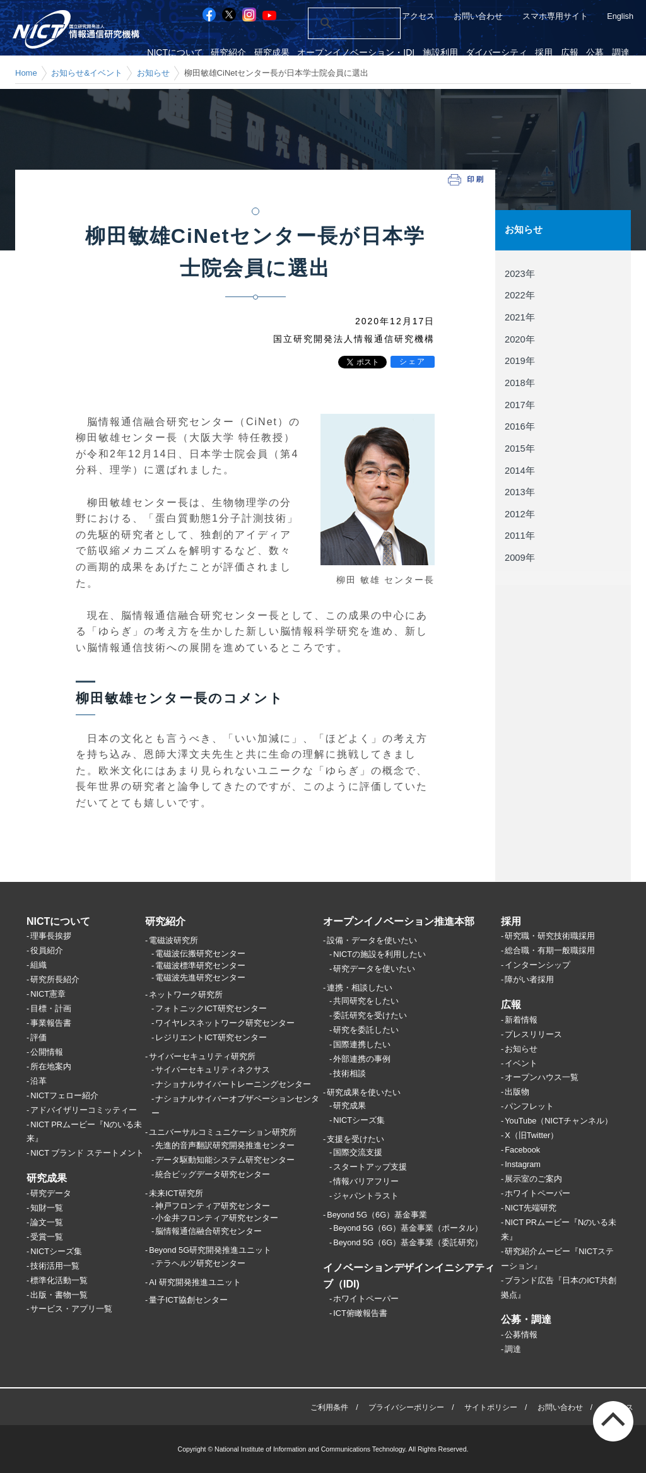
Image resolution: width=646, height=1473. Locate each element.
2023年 (520, 273)
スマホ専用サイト (555, 16)
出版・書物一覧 (59, 1295)
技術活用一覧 (54, 1266)
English (620, 16)
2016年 (520, 426)
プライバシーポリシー (406, 1407)
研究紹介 (240, 52)
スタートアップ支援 (370, 1166)
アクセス (418, 16)
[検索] (340, 23)
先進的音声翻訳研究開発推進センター (225, 1145)
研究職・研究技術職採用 (550, 936)
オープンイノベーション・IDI (365, 52)
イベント (521, 1063)
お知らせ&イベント (86, 73)
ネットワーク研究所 (186, 994)
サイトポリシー (490, 1407)
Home (26, 73)
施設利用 (448, 52)
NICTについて (188, 52)
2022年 (520, 295)
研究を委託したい (366, 1030)
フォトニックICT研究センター (211, 1008)
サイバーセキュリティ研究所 (202, 1056)
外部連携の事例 (362, 1059)
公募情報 (521, 1334)
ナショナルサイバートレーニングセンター (233, 1084)
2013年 (520, 491)
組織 (38, 965)
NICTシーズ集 (56, 1251)
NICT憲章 (48, 994)
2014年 (520, 469)
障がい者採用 (529, 979)
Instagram (523, 1164)
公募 (597, 52)
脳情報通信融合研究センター (208, 1231)
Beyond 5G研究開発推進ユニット (210, 1250)
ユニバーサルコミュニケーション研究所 (223, 1132)
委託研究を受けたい (370, 1015)
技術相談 (349, 1073)
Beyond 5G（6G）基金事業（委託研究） (408, 1242)
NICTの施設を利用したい (379, 954)
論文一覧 (46, 1222)
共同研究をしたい (366, 1001)
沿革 (38, 1081)
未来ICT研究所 (176, 1193)
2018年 (520, 382)
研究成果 (282, 52)
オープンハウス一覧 (541, 1077)
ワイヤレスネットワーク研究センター (225, 1023)
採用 (549, 52)
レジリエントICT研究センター (211, 1037)
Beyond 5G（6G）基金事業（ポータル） (408, 1228)
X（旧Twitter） (531, 1135)
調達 (621, 52)
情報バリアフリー (366, 1181)
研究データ (50, 1193)
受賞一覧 (46, 1236)
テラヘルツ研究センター (200, 1263)
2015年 (520, 448)
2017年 (520, 404)
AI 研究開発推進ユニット (195, 1282)
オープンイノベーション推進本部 (398, 921)
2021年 (520, 317)
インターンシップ (537, 965)
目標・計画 (50, 1008)
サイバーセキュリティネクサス (212, 1069)
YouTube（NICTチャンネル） (559, 1120)
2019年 (520, 361)
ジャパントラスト (366, 1195)
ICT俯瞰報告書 (360, 1313)
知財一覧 (46, 1207)
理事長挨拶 (50, 936)
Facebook (522, 1149)
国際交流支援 (357, 1152)
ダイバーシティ (503, 52)
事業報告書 (50, 1023)
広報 (573, 52)
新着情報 (521, 1019)
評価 (38, 1037)
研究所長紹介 (54, 979)
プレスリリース (533, 1034)
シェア (412, 361)
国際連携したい (362, 1044)
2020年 (520, 339)
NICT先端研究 (530, 1207)
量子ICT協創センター (188, 1300)
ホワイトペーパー (366, 1298)
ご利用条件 (329, 1407)
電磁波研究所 (173, 940)
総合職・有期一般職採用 (550, 950)
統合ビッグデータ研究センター (212, 1174)
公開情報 (46, 1052)
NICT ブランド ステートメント (87, 1153)
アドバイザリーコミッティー (83, 1110)
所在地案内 (50, 1066)
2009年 (520, 557)
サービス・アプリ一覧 (71, 1308)
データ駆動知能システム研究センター (225, 1160)
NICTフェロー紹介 (64, 1095)
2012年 (520, 513)
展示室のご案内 (533, 1178)
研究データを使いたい (374, 968)
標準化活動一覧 (59, 1280)
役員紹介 (46, 950)
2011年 (520, 535)
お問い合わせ (478, 16)
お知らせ (153, 73)
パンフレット (529, 1106)
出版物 (517, 1091)
